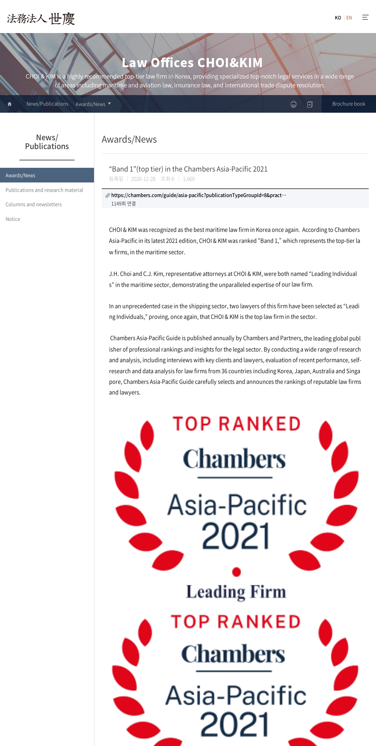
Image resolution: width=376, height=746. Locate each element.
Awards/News (90, 103)
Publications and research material (44, 189)
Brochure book (348, 103)
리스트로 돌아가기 (333, 641)
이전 (106, 638)
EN (349, 17)
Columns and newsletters (34, 203)
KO (338, 17)
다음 (116, 638)
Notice (13, 218)
